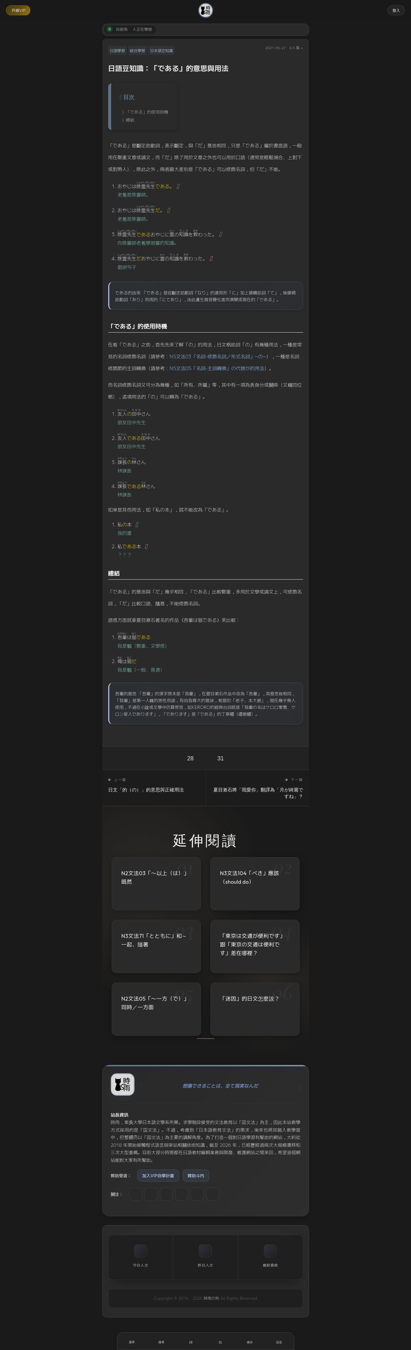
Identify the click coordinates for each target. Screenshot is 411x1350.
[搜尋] (161, 1341)
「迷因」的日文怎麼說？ (250, 1000)
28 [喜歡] (190, 758)
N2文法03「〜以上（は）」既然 (155, 877)
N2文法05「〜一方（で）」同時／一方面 (155, 1004)
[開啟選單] (132, 1341)
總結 (130, 120)
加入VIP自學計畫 (158, 1175)
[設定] (279, 1341)
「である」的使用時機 (147, 112)
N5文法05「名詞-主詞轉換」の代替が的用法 (217, 368)
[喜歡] (191, 1341)
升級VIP (18, 10)
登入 (396, 10)
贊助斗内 (196, 1175)
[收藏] (220, 1341)
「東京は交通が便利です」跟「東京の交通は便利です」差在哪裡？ (252, 945)
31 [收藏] (220, 758)
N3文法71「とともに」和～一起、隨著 (154, 940)
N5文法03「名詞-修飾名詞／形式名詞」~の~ (218, 356)
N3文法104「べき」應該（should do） (249, 877)
